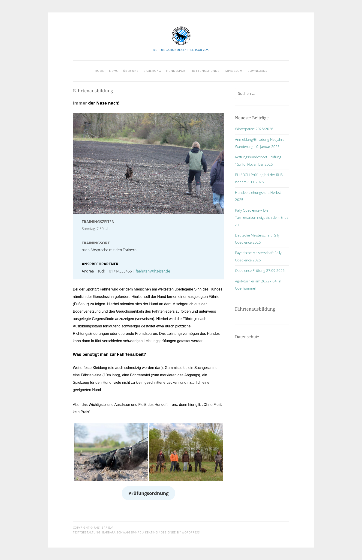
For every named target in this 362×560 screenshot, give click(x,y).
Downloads (257, 71)
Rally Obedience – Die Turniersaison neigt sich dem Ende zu (261, 217)
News (113, 71)
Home (99, 71)
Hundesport (176, 71)
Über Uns (131, 71)
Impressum (233, 71)
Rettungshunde (205, 71)
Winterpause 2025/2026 (254, 128)
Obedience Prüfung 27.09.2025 (260, 270)
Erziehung (152, 71)
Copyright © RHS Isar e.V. (93, 528)
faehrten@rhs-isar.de (153, 271)
